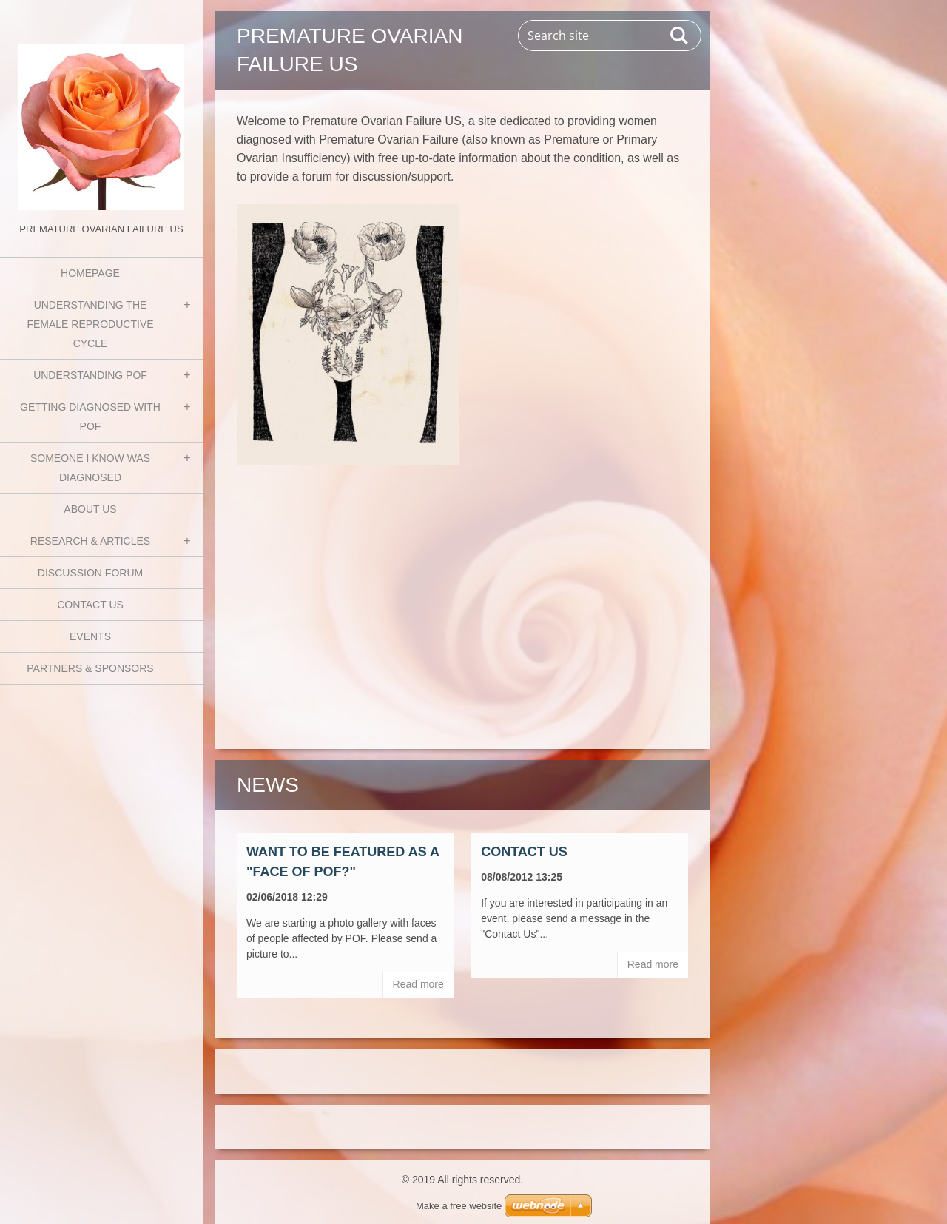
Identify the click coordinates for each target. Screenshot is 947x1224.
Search (680, 35)
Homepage (90, 273)
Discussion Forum (90, 573)
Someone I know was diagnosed (90, 467)
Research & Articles (90, 541)
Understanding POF (90, 375)
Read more (418, 984)
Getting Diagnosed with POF (90, 416)
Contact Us (90, 605)
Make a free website (459, 1205)
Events (90, 636)
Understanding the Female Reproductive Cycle (90, 324)
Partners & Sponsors (90, 668)
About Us (90, 509)
